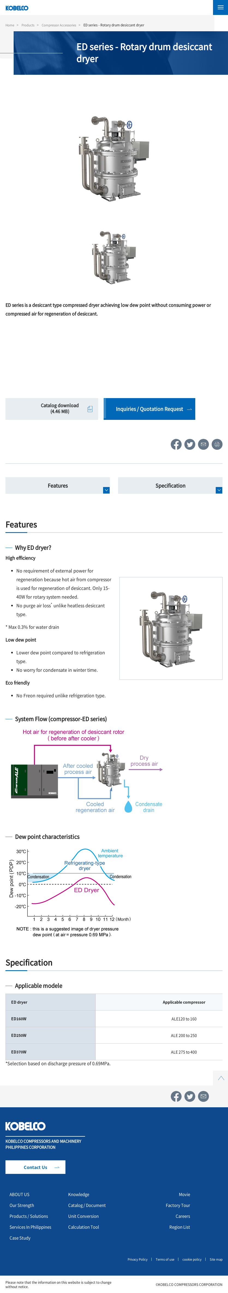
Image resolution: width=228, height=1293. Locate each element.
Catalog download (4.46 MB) (52, 408)
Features (58, 485)
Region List (179, 1227)
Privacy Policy (134, 1259)
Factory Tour (177, 1205)
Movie (184, 1194)
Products (29, 25)
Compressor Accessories (62, 25)
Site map (216, 1259)
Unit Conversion (84, 1216)
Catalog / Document (88, 1205)
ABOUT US (21, 1194)
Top (221, 1074)
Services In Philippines (32, 1227)
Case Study (21, 1238)
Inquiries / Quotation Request (148, 408)
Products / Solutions (30, 1216)
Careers (182, 1216)
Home (10, 25)
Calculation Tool (85, 1227)
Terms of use (163, 1259)
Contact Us (35, 1167)
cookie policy (191, 1259)
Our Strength (23, 1205)
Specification (170, 485)
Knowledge (79, 1194)
